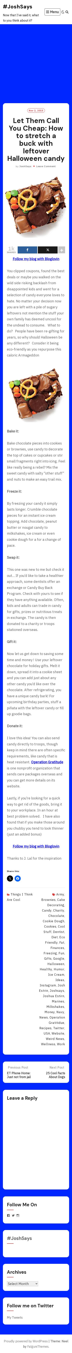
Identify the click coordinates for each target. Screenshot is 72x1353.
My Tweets (15, 1317)
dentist (58, 932)
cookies (50, 926)
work (61, 1044)
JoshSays (25, 166)
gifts (48, 958)
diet (54, 937)
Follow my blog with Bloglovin (36, 259)
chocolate (56, 916)
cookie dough (53, 921)
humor (59, 969)
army (60, 894)
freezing (50, 953)
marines (58, 1001)
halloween (55, 964)
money (50, 1012)
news (43, 1017)
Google (58, 958)
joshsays (57, 991)
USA (47, 1033)
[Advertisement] (36, 62)
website (58, 1033)
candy (47, 910)
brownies (48, 900)
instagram (48, 985)
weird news (55, 1039)
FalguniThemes (38, 1346)
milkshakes (55, 1007)
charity (58, 910)
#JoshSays (17, 6)
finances (57, 948)
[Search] (67, 12)
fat (61, 942)
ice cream (56, 974)
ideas (59, 980)
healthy (46, 969)
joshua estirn (53, 996)
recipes (45, 1028)
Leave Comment (46, 166)
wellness (48, 1044)
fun (61, 953)
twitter (58, 1028)
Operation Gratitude (47, 762)
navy (60, 1012)
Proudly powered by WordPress (26, 1341)
